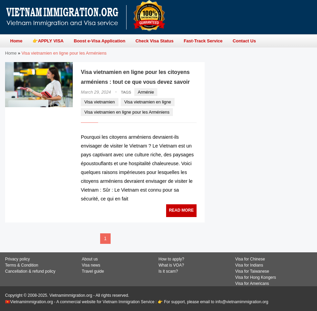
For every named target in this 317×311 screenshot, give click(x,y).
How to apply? (171, 259)
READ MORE (181, 210)
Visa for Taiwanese (252, 271)
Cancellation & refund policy (30, 271)
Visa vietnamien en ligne (147, 101)
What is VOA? (171, 265)
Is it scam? (168, 271)
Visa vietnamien (99, 101)
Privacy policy (17, 259)
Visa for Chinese (250, 259)
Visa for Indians (249, 265)
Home (11, 53)
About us (90, 259)
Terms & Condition (21, 265)
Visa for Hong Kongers (255, 277)
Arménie (146, 92)
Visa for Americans (252, 283)
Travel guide (93, 271)
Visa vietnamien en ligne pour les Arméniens (126, 112)
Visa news (91, 265)
